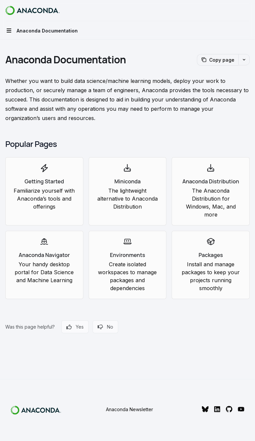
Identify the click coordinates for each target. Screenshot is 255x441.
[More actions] (246, 10)
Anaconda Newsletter (129, 409)
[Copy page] (217, 60)
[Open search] (233, 10)
